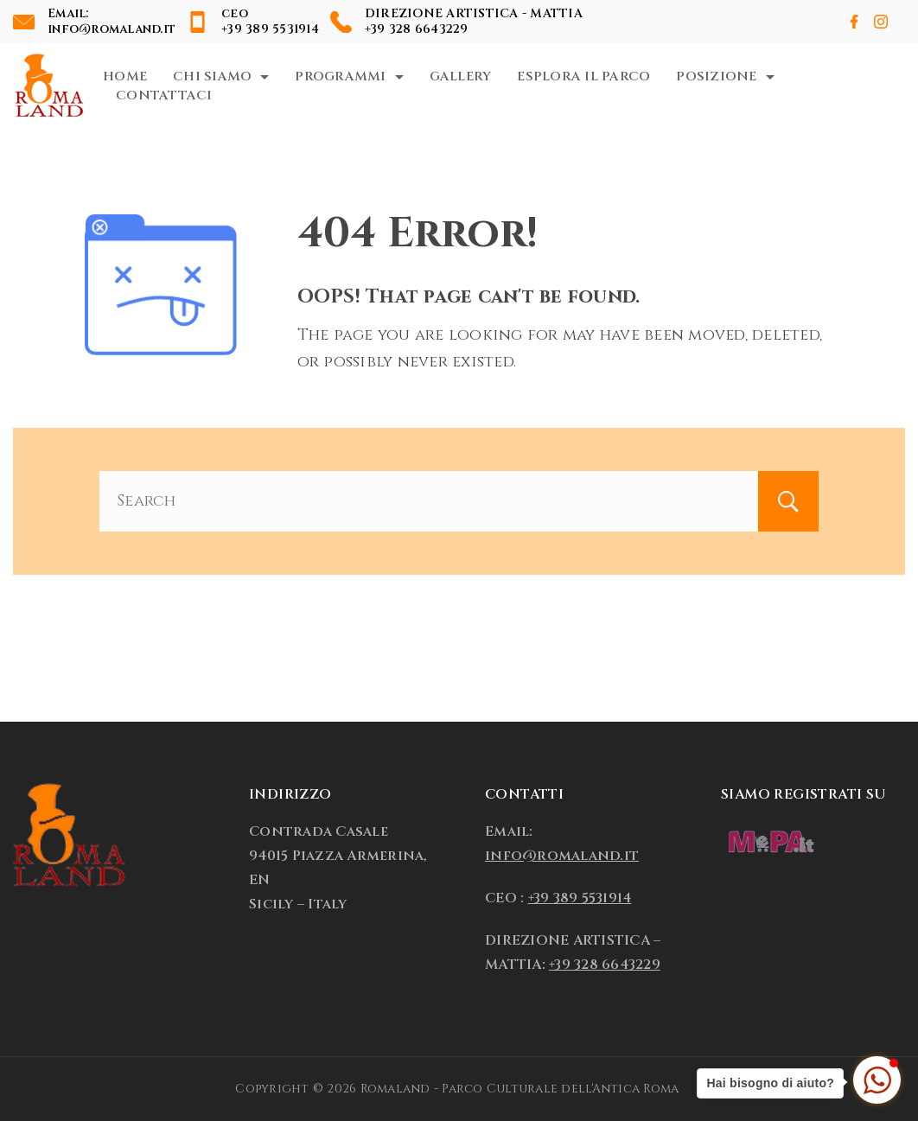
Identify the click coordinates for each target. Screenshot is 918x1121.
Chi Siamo (221, 76)
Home (125, 76)
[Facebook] (854, 22)
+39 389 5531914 (270, 29)
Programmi (349, 76)
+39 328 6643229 (417, 29)
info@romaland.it (111, 29)
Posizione (725, 76)
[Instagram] (881, 22)
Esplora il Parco (583, 76)
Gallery (461, 76)
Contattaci (164, 95)
